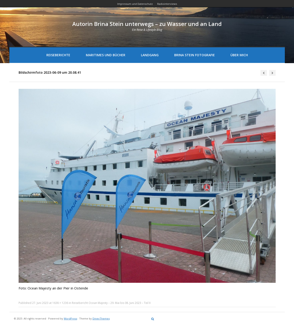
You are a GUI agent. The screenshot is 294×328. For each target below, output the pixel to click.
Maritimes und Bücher (105, 55)
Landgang (150, 55)
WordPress (70, 318)
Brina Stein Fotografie (194, 55)
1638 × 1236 (60, 303)
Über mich (239, 55)
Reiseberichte (58, 55)
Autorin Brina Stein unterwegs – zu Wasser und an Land (147, 24)
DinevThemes (101, 318)
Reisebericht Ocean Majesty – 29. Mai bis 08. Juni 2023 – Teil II (111, 303)
